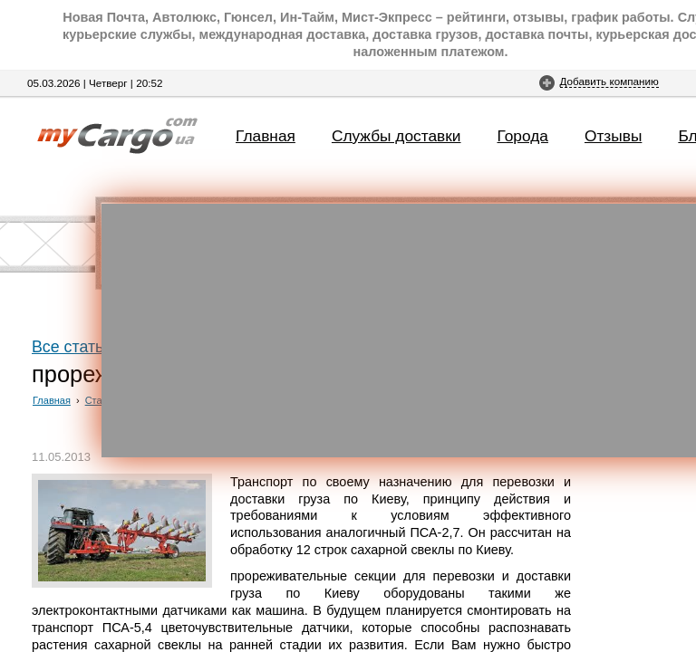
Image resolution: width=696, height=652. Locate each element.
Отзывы (613, 136)
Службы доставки (396, 136)
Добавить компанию (609, 81)
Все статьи (72, 347)
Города (523, 136)
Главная (265, 136)
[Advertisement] (399, 330)
